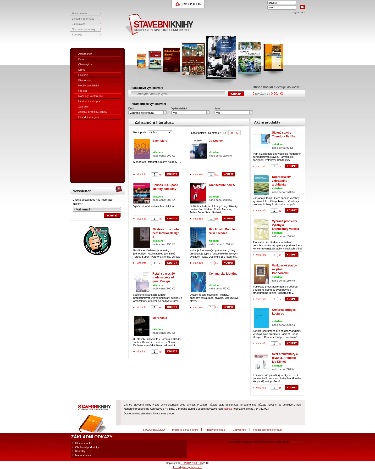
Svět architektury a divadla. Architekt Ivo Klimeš (285, 357)
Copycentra (239, 429)
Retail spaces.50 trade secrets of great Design (164, 277)
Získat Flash (297, 442)
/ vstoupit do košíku (287, 87)
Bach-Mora (160, 140)
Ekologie (83, 74)
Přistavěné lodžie (215, 429)
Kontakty (80, 451)
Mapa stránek (83, 455)
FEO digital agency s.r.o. (187, 467)
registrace (298, 12)
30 (231, 132)
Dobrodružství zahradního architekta (282, 180)
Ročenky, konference (90, 96)
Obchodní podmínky (87, 447)
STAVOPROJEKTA (154, 429)
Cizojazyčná (85, 64)
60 (237, 132)
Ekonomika (84, 80)
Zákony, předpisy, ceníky (92, 111)
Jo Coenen (216, 140)
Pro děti (83, 90)
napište (228, 408)
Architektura (85, 53)
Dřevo (81, 69)
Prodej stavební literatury (267, 429)
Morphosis (160, 318)
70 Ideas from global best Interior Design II (166, 233)
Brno (81, 59)
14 (224, 132)
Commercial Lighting (223, 273)
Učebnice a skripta (89, 101)
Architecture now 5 (222, 185)
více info (142, 174)
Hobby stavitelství (88, 85)
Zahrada (83, 106)
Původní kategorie (89, 117)
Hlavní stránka (83, 443)
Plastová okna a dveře (185, 429)
